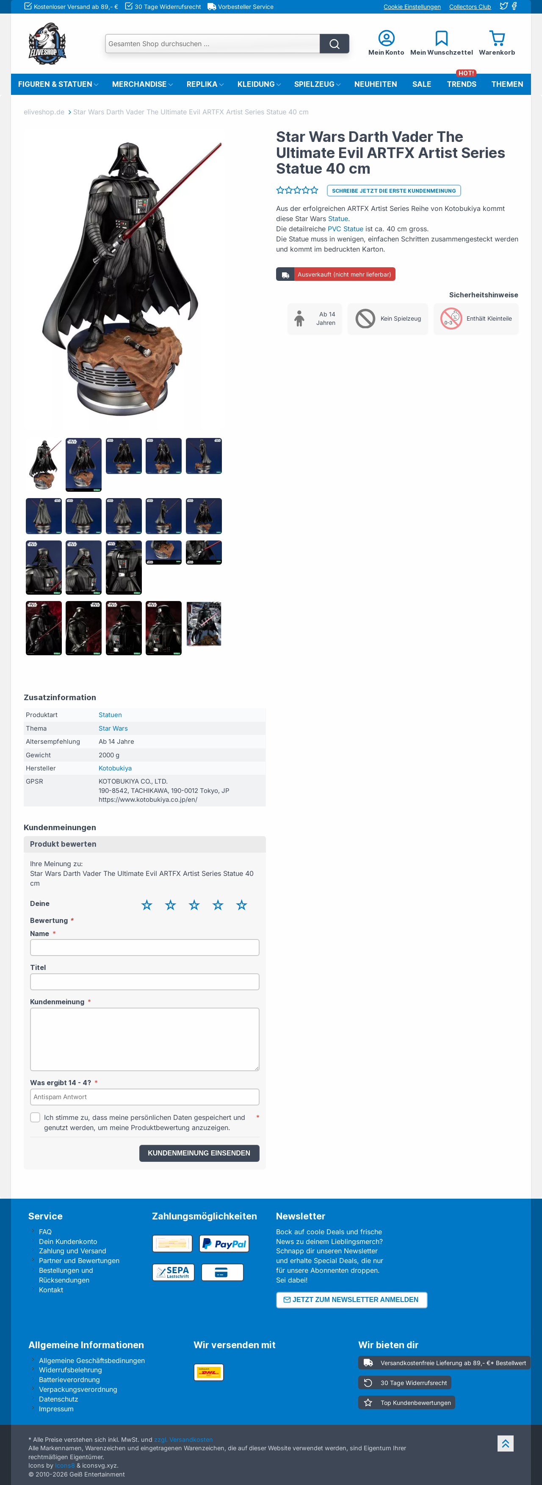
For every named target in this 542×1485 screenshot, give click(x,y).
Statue (338, 218)
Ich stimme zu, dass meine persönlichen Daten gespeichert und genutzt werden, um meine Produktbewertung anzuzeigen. (144, 1122)
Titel (38, 967)
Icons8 (65, 1465)
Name (39, 933)
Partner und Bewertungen (79, 1260)
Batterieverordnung (69, 1379)
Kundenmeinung (57, 1001)
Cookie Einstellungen (412, 6)
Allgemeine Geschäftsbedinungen (92, 1360)
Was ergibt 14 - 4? (60, 1082)
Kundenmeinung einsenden (199, 1153)
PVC (334, 228)
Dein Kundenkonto (68, 1241)
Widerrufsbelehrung (70, 1370)
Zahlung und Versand (72, 1251)
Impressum (56, 1409)
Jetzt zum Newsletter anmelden (351, 1300)
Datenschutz (58, 1399)
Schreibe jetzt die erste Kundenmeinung (394, 191)
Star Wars (113, 728)
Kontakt (51, 1290)
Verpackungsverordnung (78, 1389)
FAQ (45, 1231)
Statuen (110, 715)
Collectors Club (470, 6)
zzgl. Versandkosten (183, 1439)
